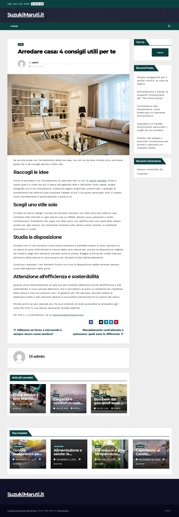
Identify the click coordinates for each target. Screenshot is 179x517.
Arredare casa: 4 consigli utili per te (67, 51)
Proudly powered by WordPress (22, 511)
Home (14, 26)
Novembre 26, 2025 (26, 459)
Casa (21, 44)
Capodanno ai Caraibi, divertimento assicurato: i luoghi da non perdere (152, 127)
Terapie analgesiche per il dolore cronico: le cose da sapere (152, 80)
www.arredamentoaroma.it (68, 314)
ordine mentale (98, 180)
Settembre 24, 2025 (150, 459)
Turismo (140, 446)
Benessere (18, 446)
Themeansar (62, 511)
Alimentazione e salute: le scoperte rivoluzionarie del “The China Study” (152, 95)
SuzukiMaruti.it (25, 15)
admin (35, 62)
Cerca (140, 42)
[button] (169, 26)
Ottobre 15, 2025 (107, 459)
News (103, 395)
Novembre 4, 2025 (67, 459)
